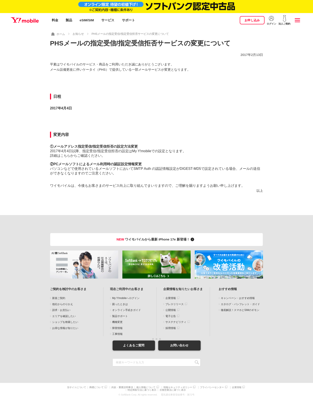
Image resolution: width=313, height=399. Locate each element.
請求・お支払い (61, 309)
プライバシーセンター (212, 387)
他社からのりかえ (62, 303)
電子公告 (170, 315)
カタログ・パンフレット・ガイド (240, 303)
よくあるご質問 (133, 345)
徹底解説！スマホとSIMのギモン (240, 309)
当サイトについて (76, 387)
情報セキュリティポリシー (177, 387)
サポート (128, 20)
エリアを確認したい (64, 315)
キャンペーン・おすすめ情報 (238, 297)
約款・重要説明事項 (122, 387)
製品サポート (120, 315)
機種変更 (117, 321)
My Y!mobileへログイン (126, 297)
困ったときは (120, 303)
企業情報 (170, 297)
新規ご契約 (58, 297)
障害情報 (117, 327)
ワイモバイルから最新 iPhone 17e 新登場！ (156, 239)
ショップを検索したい (65, 321)
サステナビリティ (175, 321)
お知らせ (78, 33)
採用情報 (170, 327)
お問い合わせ (179, 345)
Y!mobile (25, 20)
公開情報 (170, 309)
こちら (65, 155)
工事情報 (117, 333)
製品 (69, 20)
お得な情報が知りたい (65, 327)
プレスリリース (174, 303)
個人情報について (145, 387)
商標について (96, 387)
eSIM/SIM (87, 20)
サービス (107, 20)
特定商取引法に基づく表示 (142, 390)
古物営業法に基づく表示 (173, 390)
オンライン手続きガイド (126, 309)
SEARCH (196, 362)
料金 (55, 20)
